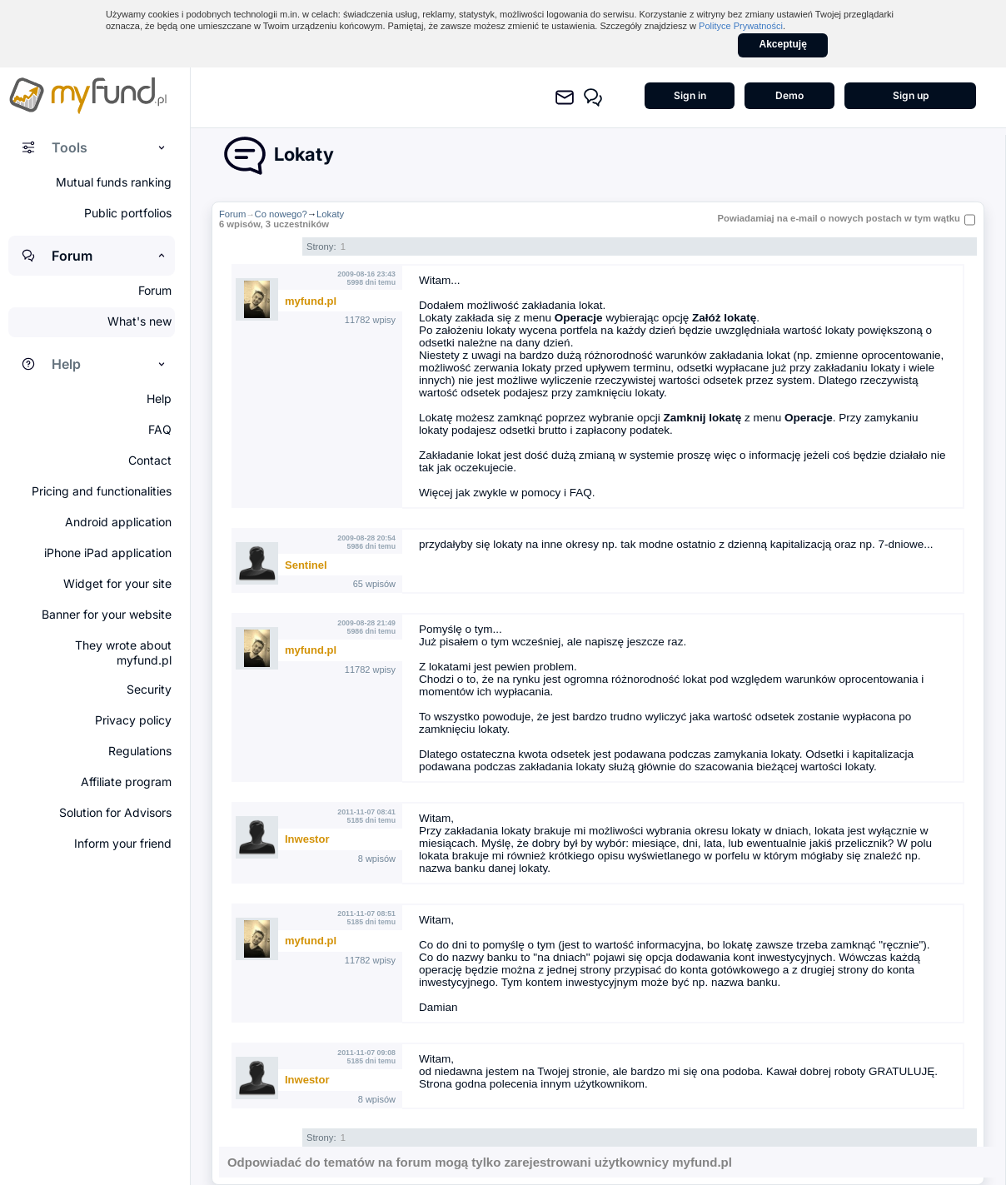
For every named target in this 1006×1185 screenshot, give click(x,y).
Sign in (690, 95)
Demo (789, 95)
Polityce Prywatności (741, 26)
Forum (233, 214)
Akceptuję (783, 44)
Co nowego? (281, 214)
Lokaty (330, 214)
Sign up (911, 95)
